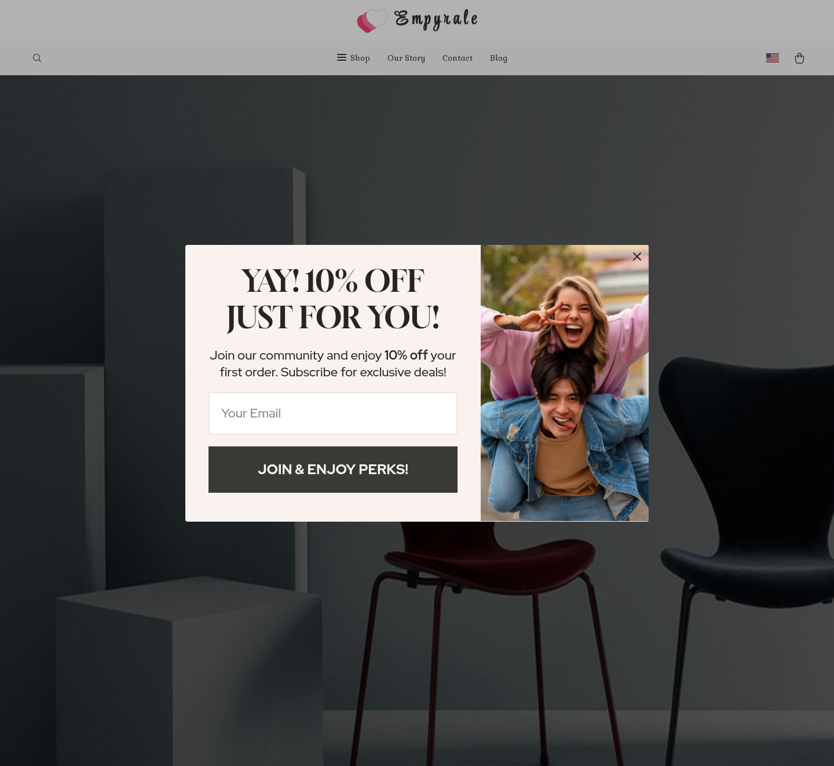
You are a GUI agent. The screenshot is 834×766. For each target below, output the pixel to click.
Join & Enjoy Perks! (333, 469)
